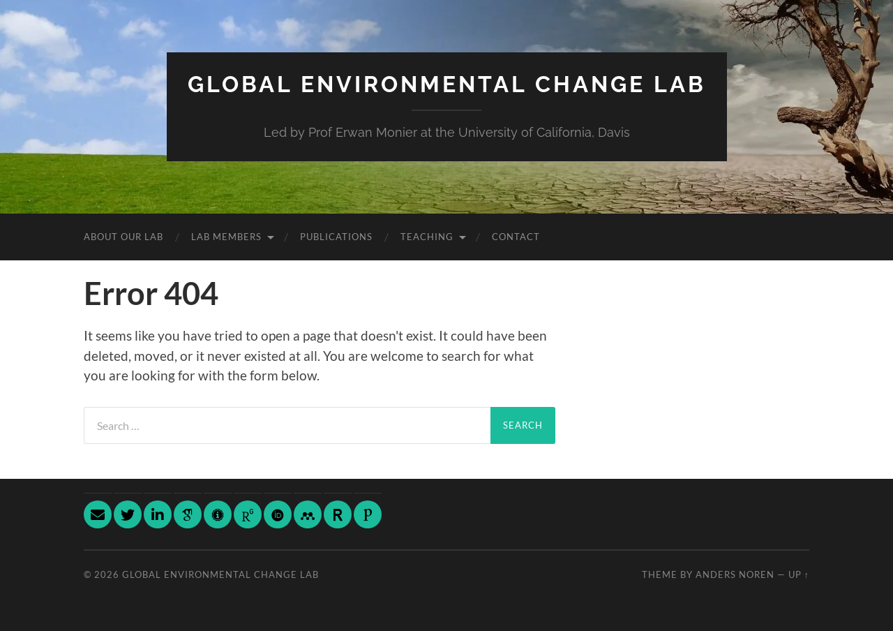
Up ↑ (798, 574)
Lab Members (226, 236)
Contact (516, 236)
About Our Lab (123, 236)
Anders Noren (735, 574)
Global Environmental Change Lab (447, 84)
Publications (336, 236)
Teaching (426, 236)
